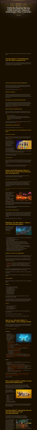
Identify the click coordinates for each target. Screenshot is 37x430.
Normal (14, 317)
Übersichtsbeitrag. (19, 88)
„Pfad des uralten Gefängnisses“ (19, 313)
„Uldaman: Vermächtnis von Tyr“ (19, 340)
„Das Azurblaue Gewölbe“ (20, 339)
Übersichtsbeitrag (20, 55)
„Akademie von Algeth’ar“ (12, 340)
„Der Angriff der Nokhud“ (15, 341)
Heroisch (16, 317)
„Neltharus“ (6, 340)
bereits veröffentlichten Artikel (14, 72)
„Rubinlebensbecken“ (8, 341)
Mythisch (19, 317)
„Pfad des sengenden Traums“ (17, 314)
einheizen (9, 166)
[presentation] (3, 2)
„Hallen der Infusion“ (26, 339)
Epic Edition (29, 131)
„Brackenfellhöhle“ (26, 340)
